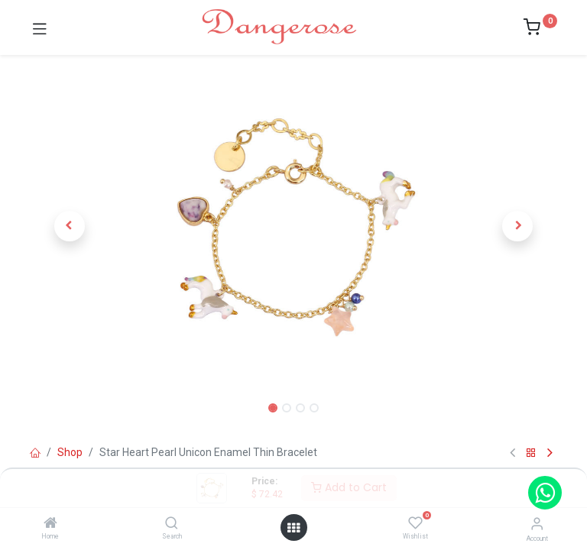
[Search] (171, 524)
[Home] (50, 524)
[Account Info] (537, 523)
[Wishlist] (415, 523)
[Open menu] (293, 528)
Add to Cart (349, 487)
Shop (70, 452)
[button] (69, 226)
